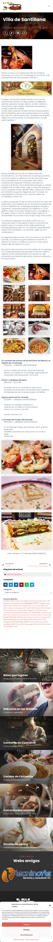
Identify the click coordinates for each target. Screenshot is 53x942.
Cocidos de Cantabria (18, 776)
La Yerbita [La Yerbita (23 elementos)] (46, 615)
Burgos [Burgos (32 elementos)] (18, 603)
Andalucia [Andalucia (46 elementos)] (8, 601)
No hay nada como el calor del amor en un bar (20, 679)
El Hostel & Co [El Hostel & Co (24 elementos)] (13, 610)
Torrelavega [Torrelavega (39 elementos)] (30, 624)
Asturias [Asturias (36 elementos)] (36, 601)
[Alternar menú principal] (49, 6)
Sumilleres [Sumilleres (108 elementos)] (9, 624)
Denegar (26, 930)
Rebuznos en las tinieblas (20, 709)
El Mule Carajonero (26, 856)
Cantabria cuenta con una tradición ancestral (19, 848)
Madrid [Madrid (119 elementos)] (8, 617)
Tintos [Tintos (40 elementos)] (20, 624)
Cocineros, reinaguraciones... (13, 746)
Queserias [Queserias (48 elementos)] (8, 622)
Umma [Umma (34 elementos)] (41, 624)
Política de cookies (18, 939)
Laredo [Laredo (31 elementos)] (25, 615)
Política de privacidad (32, 939)
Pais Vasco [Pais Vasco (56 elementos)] (26, 619)
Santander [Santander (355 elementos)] (22, 622)
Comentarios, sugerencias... (13, 712)
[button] (50, 905)
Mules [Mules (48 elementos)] (7, 619)
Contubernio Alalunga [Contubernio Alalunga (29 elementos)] (16, 608)
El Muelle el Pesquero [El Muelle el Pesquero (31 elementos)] (28, 610)
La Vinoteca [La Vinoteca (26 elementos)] (35, 615)
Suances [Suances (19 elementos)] (43, 622)
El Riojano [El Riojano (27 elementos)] (27, 613)
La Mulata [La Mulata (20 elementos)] (15, 615)
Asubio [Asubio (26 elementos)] (46, 601)
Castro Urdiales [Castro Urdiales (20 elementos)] (14, 606)
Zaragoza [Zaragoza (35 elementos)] (12, 626)
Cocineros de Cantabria (19, 742)
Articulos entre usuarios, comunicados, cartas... (20, 814)
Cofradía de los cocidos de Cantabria (17, 780)
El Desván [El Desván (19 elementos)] (39, 608)
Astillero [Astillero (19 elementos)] (28, 601)
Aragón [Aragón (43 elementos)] (18, 601)
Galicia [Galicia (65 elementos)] (36, 613)
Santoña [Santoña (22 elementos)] (34, 622)
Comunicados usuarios (19, 810)
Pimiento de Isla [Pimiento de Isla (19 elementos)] (39, 619)
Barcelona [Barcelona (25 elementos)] (8, 603)
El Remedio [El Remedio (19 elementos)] (16, 613)
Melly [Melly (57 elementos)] (16, 617)
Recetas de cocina (15, 844)
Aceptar (26, 924)
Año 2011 (43, 27)
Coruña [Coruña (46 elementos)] (30, 608)
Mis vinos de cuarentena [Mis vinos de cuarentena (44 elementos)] (40, 617)
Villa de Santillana (14, 574)
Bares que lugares (15, 675)
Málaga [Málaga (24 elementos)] (15, 619)
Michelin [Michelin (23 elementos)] (25, 617)
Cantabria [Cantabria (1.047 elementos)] (31, 603)
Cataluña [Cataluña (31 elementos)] (26, 606)
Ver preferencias (26, 935)
